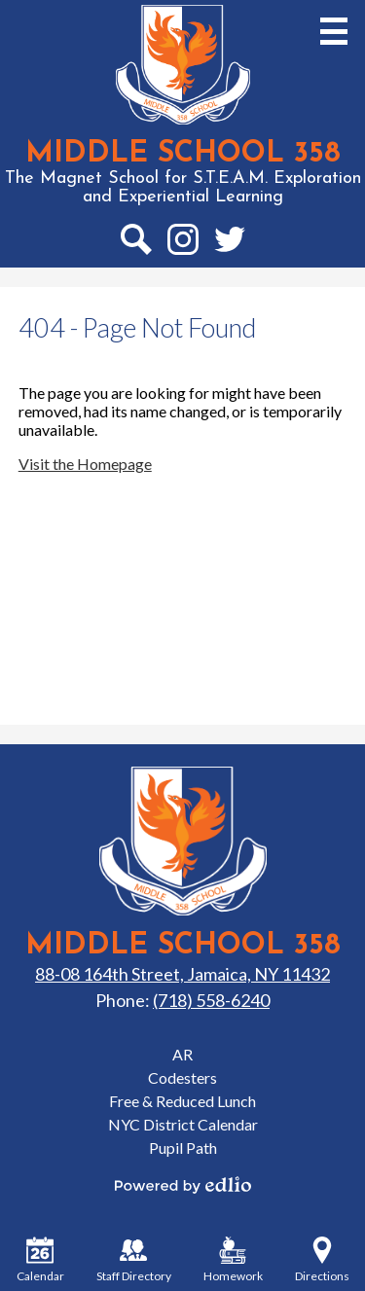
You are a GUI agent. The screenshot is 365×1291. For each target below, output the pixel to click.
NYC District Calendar (183, 1124)
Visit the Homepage (85, 463)
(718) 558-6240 (211, 1000)
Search (135, 243)
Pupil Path (183, 1147)
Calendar (40, 1260)
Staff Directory (133, 1260)
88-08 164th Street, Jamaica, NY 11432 (182, 974)
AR (182, 1054)
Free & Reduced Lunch (182, 1101)
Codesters (182, 1077)
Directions (322, 1260)
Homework (233, 1260)
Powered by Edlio (183, 1185)
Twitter (229, 243)
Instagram (183, 243)
